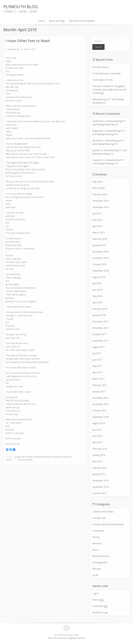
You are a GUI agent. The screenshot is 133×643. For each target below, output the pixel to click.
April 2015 (97, 461)
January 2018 (99, 315)
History (96, 537)
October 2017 (99, 334)
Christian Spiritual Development (39, 457)
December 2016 (100, 397)
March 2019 (98, 232)
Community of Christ (102, 79)
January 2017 (99, 391)
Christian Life (19, 457)
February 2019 (99, 238)
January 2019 (99, 245)
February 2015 (99, 467)
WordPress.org (100, 612)
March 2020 (98, 188)
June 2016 (97, 436)
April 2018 (97, 302)
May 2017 (97, 366)
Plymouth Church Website (82, 20)
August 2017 (98, 347)
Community (58, 457)
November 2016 (100, 404)
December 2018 (100, 251)
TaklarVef (97, 160)
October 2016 (99, 410)
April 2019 (97, 226)
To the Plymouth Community (106, 73)
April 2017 (97, 372)
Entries (98, 599)
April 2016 (97, 442)
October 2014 (99, 493)
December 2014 (100, 480)
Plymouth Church (100, 556)
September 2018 (100, 270)
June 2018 (97, 289)
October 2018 (99, 264)
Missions (96, 543)
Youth (95, 575)
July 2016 (96, 429)
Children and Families (103, 511)
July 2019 (96, 213)
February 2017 (99, 385)
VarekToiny (97, 121)
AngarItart (97, 130)
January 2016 (99, 455)
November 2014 (100, 486)
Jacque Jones (14, 49)
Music (95, 549)
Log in (95, 593)
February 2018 (99, 308)
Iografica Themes (77, 638)
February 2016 (99, 448)
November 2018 (100, 258)
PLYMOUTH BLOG (20, 6)
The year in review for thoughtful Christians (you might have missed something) (109, 90)
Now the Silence (100, 67)
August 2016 (98, 423)
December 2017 (100, 321)
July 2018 (96, 283)
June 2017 (97, 359)
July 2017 (96, 353)
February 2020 (99, 194)
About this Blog (56, 20)
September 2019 (100, 207)
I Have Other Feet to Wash (28, 40)
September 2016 (100, 416)
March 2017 (98, 378)
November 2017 (100, 327)
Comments (100, 606)
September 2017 (100, 340)
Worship (96, 568)
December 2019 (100, 200)
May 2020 (97, 181)
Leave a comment (25, 459)
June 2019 (97, 219)
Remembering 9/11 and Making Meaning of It (108, 101)
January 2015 (99, 474)
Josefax (96, 150)
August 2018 (98, 277)
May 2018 (97, 296)
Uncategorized (99, 562)
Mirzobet (97, 140)
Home (41, 20)
